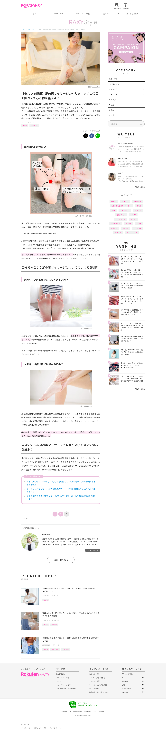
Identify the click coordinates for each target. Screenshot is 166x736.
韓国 (113, 210)
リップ (133, 215)
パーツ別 (128, 224)
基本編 (139, 206)
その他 (111, 115)
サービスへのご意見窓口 (98, 685)
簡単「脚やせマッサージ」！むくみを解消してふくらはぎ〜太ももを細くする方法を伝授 (61, 483)
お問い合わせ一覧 (40, 728)
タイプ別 (118, 232)
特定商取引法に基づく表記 (98, 692)
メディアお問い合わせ (97, 678)
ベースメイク (114, 84)
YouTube (125, 692)
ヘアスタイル (120, 219)
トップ (33, 14)
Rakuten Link (126, 689)
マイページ (60, 681)
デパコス (114, 228)
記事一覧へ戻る (61, 559)
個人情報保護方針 (76, 712)
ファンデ (125, 228)
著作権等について (90, 712)
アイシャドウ (124, 210)
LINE (123, 685)
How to (25, 126)
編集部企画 (137, 201)
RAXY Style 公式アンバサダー (121, 206)
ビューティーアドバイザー (66, 689)
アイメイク (113, 89)
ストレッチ (65, 649)
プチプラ (133, 219)
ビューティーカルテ (63, 685)
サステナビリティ (55, 728)
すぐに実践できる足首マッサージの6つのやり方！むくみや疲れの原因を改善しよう (61, 497)
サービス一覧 (25, 728)
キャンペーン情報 (83, 14)
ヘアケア (112, 99)
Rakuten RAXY (32, 6)
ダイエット (55, 649)
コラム (111, 110)
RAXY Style (58, 14)
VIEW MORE (139, 187)
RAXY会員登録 (127, 674)
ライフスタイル (132, 232)
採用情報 (101, 712)
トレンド (138, 210)
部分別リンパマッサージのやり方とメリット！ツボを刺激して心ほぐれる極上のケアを (61, 490)
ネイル (111, 105)
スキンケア (113, 79)
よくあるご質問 (132, 14)
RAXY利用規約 (94, 689)
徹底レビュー (121, 215)
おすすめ (54, 625)
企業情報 (64, 712)
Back (25, 518)
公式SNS (106, 14)
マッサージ (34, 126)
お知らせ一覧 (94, 674)
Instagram (125, 681)
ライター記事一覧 (93, 550)
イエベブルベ (115, 224)
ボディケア (31, 122)
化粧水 (139, 224)
